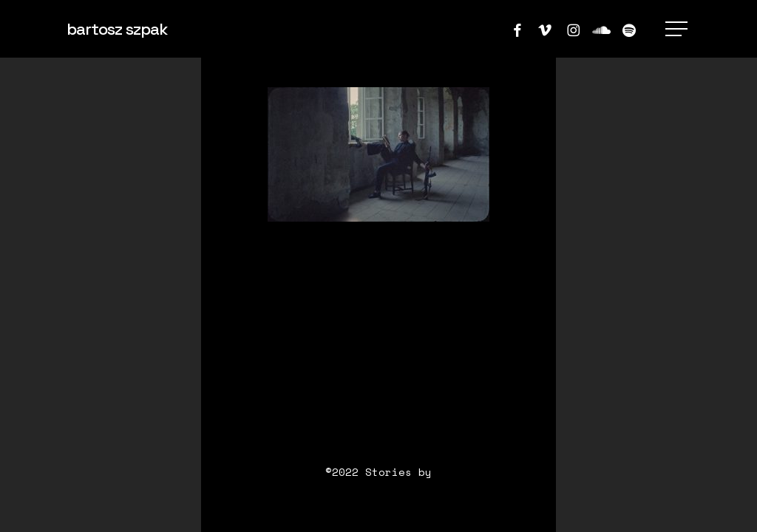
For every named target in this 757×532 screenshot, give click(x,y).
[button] (677, 29)
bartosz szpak (117, 29)
